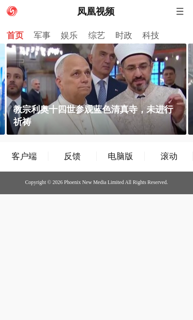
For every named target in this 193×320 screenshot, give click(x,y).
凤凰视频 (95, 11)
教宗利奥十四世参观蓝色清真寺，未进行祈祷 (93, 115)
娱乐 (69, 35)
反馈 (72, 156)
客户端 (24, 156)
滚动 (169, 156)
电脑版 (120, 156)
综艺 (96, 35)
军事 (42, 35)
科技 (150, 35)
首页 (15, 35)
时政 (123, 35)
